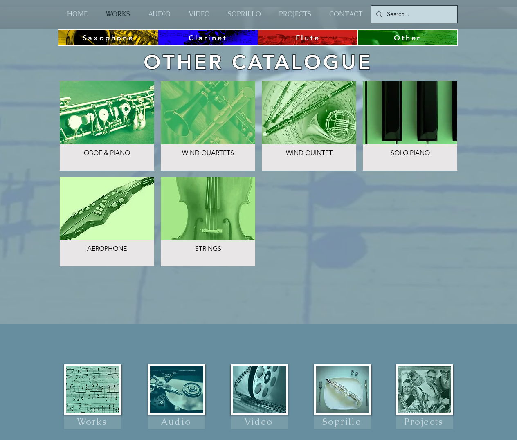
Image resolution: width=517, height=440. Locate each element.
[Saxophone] (108, 37)
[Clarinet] (208, 37)
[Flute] (308, 37)
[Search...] (413, 14)
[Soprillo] (342, 422)
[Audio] (176, 422)
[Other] (407, 37)
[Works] (92, 422)
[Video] (259, 422)
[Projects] (424, 422)
